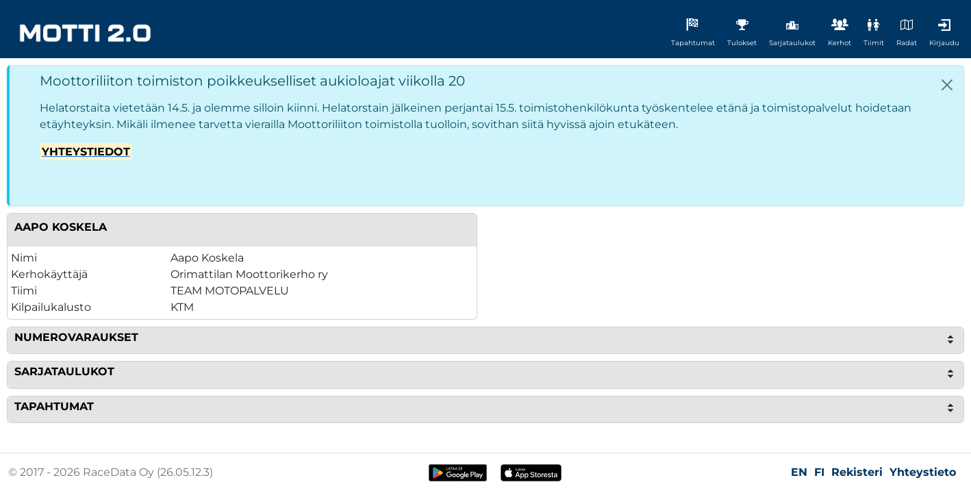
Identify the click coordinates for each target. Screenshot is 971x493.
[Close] (947, 85)
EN (799, 472)
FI (819, 472)
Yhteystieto (923, 472)
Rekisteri (857, 472)
